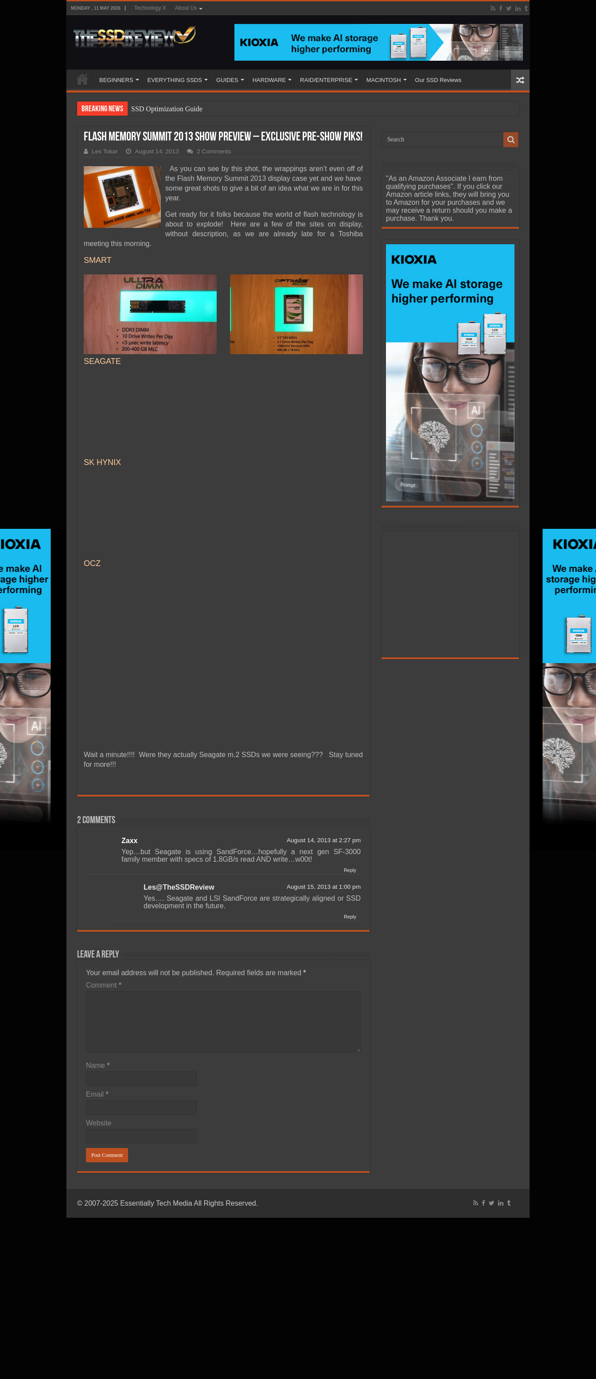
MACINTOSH (383, 80)
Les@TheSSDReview (179, 887)
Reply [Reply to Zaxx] (350, 870)
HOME (82, 79)
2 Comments (214, 151)
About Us (186, 8)
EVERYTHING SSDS (175, 80)
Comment (103, 985)
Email (97, 1094)
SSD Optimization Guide (167, 109)
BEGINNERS (116, 80)
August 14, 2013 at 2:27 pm (324, 840)
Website (99, 1123)
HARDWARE (269, 80)
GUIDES (227, 80)
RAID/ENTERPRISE (326, 80)
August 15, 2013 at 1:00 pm (324, 886)
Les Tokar (105, 151)
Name (97, 1065)
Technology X (150, 8)
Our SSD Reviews (438, 80)
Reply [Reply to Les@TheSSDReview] (350, 916)
